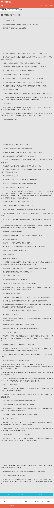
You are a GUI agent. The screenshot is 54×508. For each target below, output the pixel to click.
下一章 (40, 494)
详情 (15, 501)
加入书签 (20, 494)
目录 (26, 501)
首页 (2, 6)
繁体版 (51, 5)
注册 (46, 5)
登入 (42, 5)
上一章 (7, 494)
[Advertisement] (27, 40)
